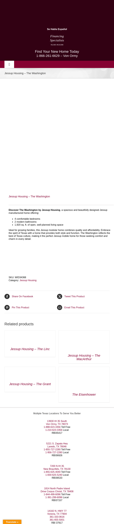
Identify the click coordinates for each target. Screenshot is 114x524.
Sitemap (50, 497)
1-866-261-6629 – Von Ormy (57, 56)
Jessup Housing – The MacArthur (84, 256)
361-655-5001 (57, 419)
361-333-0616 (57, 416)
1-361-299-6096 (53, 397)
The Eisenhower (84, 294)
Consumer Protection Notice (65, 512)
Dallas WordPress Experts (66, 500)
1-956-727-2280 (53, 352)
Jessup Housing (28, 180)
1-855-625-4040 (52, 371)
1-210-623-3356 (53, 329)
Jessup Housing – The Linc (30, 248)
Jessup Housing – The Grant (30, 283)
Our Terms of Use (13, 497)
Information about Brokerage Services (26, 512)
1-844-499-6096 (52, 394)
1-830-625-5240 (53, 374)
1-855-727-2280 (52, 349)
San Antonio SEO (28, 500)
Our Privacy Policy (35, 497)
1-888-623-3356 (52, 326)
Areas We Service (66, 497)
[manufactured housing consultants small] (30, 4)
